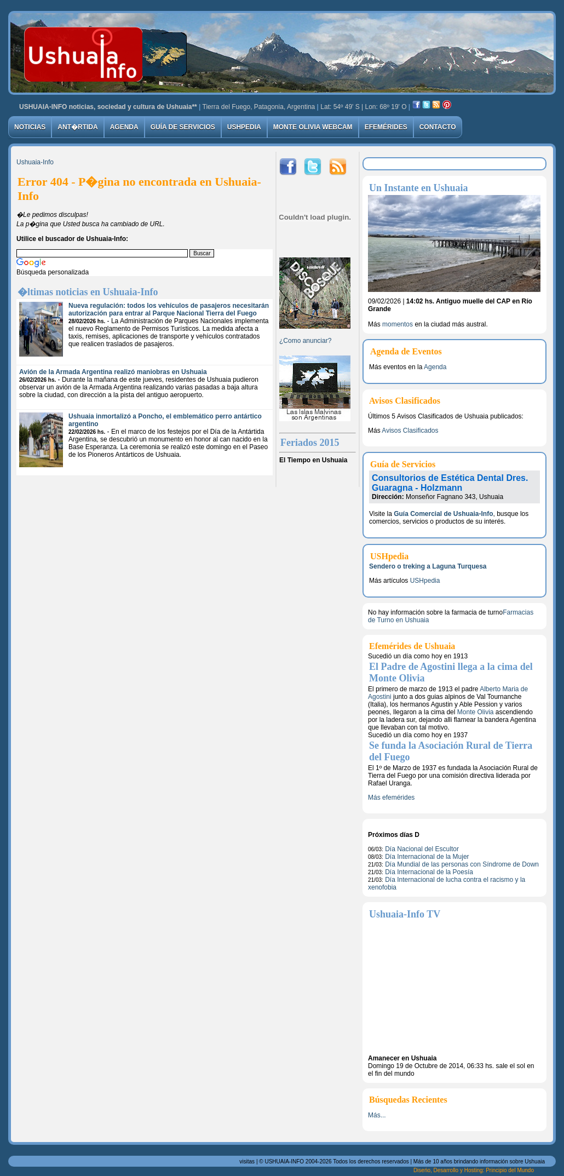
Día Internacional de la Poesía (429, 872)
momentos (397, 324)
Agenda (124, 127)
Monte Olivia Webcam (313, 127)
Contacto (437, 127)
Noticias (29, 127)
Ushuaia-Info (35, 162)
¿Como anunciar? (305, 341)
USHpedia (244, 127)
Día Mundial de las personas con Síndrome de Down (462, 864)
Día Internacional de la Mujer (427, 857)
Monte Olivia (475, 712)
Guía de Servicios (183, 127)
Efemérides (386, 127)
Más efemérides (391, 797)
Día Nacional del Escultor (422, 849)
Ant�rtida (77, 127)
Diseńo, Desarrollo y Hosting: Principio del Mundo (473, 1170)
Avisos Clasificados (410, 430)
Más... (377, 1115)
